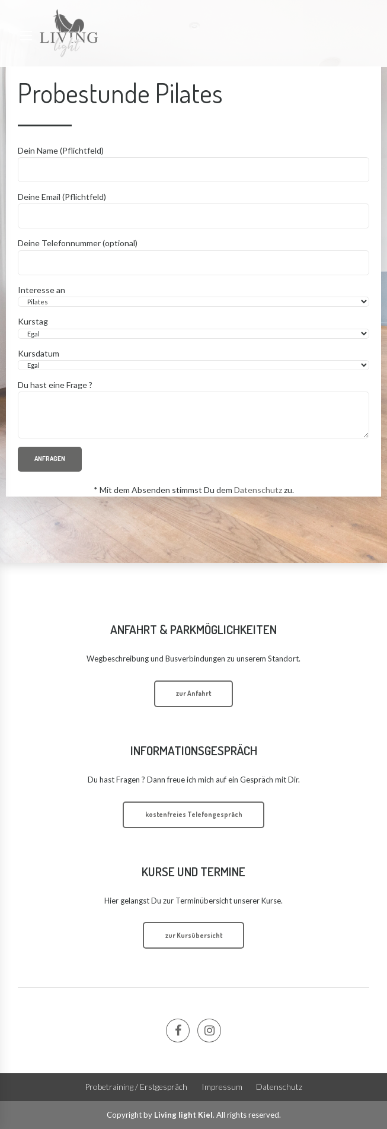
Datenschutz (258, 490)
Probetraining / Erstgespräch (136, 1087)
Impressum (222, 1087)
